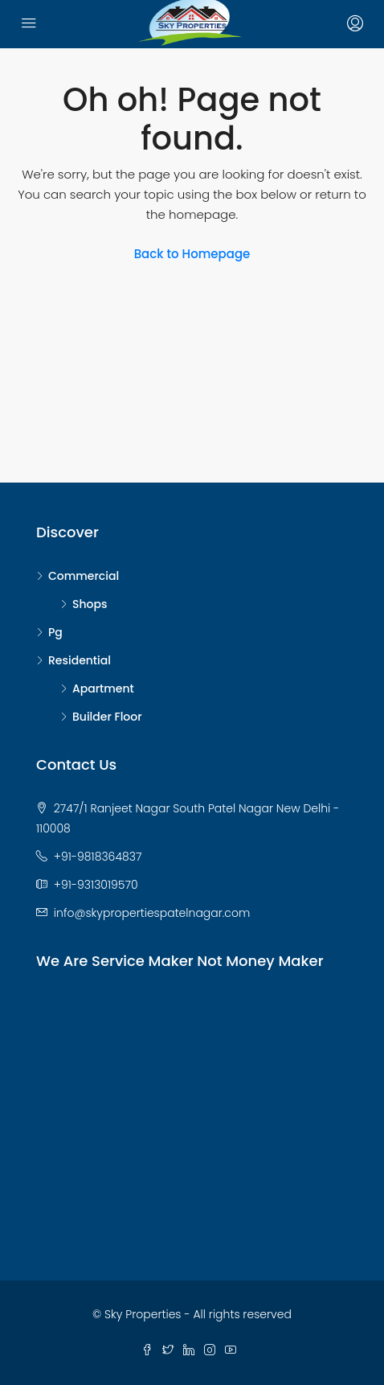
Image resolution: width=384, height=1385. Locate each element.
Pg (55, 632)
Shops (89, 604)
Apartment (103, 688)
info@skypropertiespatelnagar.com (152, 913)
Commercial (83, 576)
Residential (79, 660)
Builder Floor (107, 717)
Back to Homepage (192, 253)
